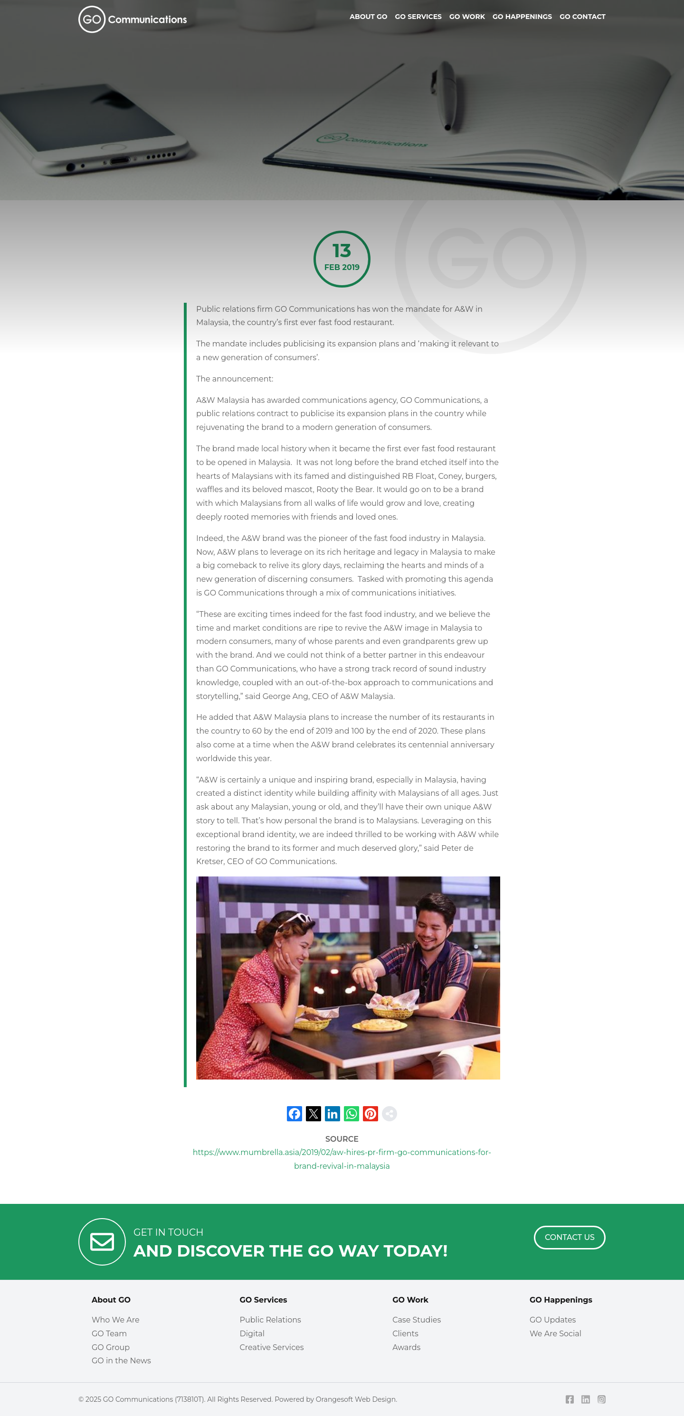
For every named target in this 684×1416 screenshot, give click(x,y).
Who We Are (116, 1319)
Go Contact (583, 16)
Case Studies (416, 1319)
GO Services (263, 1299)
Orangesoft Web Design (356, 1399)
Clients (405, 1333)
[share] (389, 1113)
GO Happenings (561, 1299)
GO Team (109, 1333)
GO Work (410, 1299)
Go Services (418, 16)
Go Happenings (522, 16)
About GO (111, 1299)
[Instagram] (602, 1399)
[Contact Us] (570, 1237)
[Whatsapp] (351, 1113)
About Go (368, 16)
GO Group (111, 1347)
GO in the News (121, 1360)
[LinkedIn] (332, 1113)
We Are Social (555, 1333)
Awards (406, 1347)
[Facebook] (294, 1113)
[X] (313, 1113)
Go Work (467, 16)
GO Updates (553, 1319)
